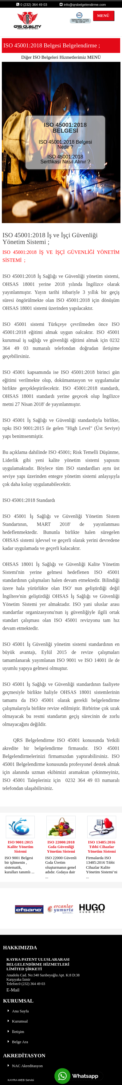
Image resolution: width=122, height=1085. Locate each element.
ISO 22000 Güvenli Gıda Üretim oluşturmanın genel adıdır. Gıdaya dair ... (61, 867)
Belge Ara (17, 1041)
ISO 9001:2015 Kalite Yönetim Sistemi (20, 847)
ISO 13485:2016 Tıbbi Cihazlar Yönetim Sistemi (102, 847)
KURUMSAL (18, 1001)
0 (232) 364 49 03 (31, 4)
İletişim (15, 1031)
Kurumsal (17, 1021)
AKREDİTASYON (24, 1056)
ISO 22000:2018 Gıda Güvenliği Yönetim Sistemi (61, 847)
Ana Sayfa (17, 1011)
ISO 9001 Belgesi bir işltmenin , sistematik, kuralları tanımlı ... (19, 864)
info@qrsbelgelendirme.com (82, 4)
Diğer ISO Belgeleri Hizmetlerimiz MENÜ (61, 57)
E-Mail (13, 989)
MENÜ (101, 15)
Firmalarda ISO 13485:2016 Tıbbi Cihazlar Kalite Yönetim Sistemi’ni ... (101, 867)
